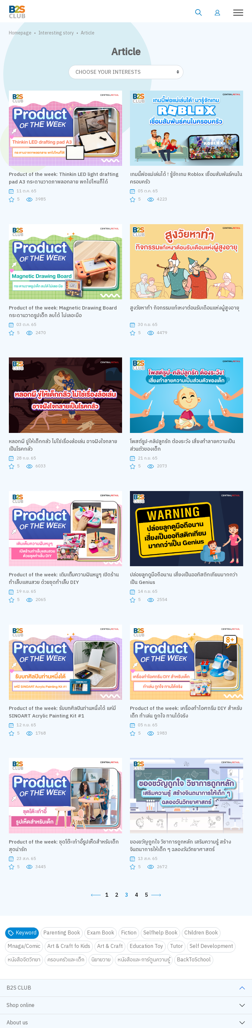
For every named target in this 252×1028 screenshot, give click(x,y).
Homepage (20, 33)
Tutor (176, 946)
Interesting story (56, 33)
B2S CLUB (19, 988)
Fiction (128, 933)
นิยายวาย (101, 959)
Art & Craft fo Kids (68, 946)
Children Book (201, 933)
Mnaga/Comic (24, 946)
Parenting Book (61, 933)
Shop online (20, 1005)
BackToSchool (194, 959)
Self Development (211, 946)
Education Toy (146, 946)
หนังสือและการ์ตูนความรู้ (143, 959)
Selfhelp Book (160, 933)
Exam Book (100, 933)
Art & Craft (110, 946)
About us (17, 1023)
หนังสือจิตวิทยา (24, 959)
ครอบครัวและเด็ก (65, 959)
